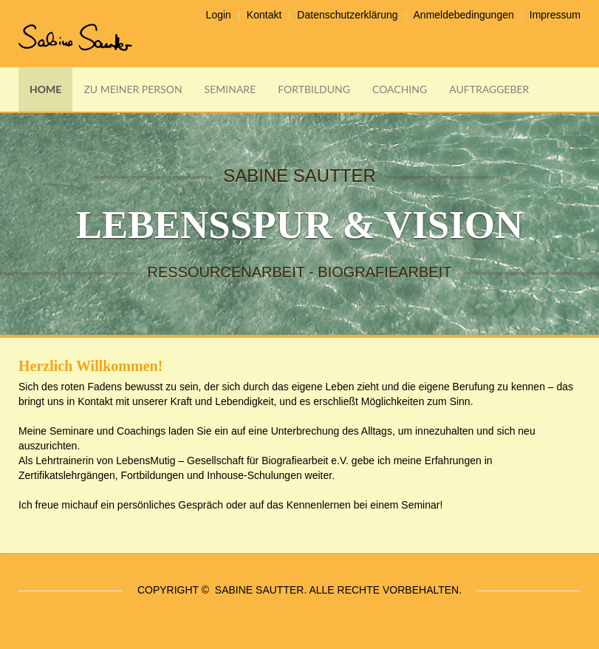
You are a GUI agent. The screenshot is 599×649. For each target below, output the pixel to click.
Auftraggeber (489, 89)
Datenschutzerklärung (347, 15)
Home (45, 89)
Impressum (555, 15)
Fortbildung (314, 89)
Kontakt (264, 15)
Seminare (230, 89)
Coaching (399, 89)
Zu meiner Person (132, 89)
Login (218, 15)
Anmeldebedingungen (464, 15)
